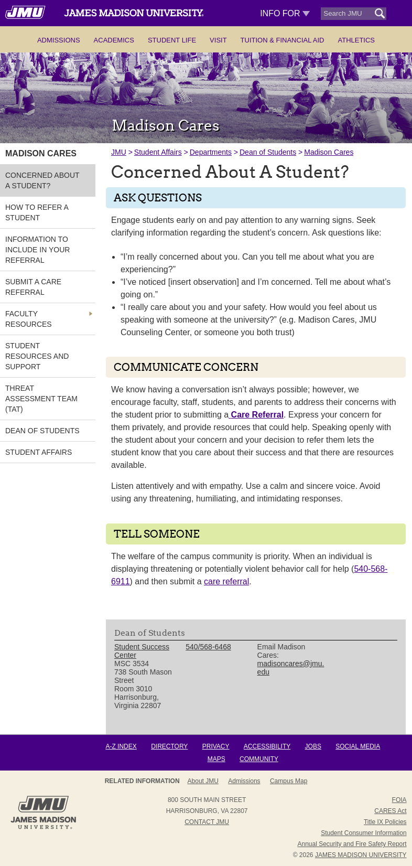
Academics (114, 40)
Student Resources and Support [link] (37, 356)
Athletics (356, 40)
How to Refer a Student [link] (36, 212)
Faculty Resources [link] (28, 318)
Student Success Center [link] (141, 651)
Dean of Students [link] (42, 430)
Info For (285, 13)
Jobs (313, 746)
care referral (226, 581)
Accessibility (267, 746)
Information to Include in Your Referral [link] (37, 249)
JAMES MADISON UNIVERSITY (361, 855)
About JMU (203, 781)
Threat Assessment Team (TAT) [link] (41, 398)
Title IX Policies (385, 822)
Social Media (357, 746)
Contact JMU (207, 822)
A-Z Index (120, 746)
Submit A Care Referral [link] (33, 286)
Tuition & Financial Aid (282, 40)
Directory (169, 746)
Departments (211, 152)
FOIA (399, 800)
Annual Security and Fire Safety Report (351, 844)
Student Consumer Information (363, 833)
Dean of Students (268, 152)
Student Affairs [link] (38, 452)
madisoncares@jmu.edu (290, 667)
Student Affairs (158, 152)
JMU (118, 152)
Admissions (58, 40)
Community (259, 759)
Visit (218, 40)
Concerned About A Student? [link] (42, 180)
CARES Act (390, 811)
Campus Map (288, 781)
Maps (216, 759)
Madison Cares (328, 152)
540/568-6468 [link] (208, 647)
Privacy (216, 746)
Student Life (172, 40)
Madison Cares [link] (41, 153)
